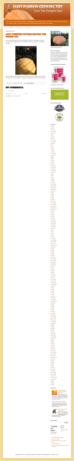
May (51, 148)
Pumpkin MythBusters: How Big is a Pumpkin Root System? (62, 391)
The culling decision (56, 443)
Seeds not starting (55, 439)
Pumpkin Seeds (19, 27)
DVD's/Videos (28, 27)
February (52, 140)
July (51, 135)
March (52, 138)
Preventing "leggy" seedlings (57, 437)
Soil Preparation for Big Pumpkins (58, 401)
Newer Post (8, 93)
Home (6, 27)
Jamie (63, 427)
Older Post (44, 93)
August (52, 133)
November (53, 131)
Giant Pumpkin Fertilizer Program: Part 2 (62, 410)
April (51, 126)
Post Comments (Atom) (16, 96)
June (51, 146)
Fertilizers (11, 27)
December (53, 184)
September (53, 141)
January (52, 130)
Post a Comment (10, 90)
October (52, 169)
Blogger (57, 454)
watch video (53, 433)
